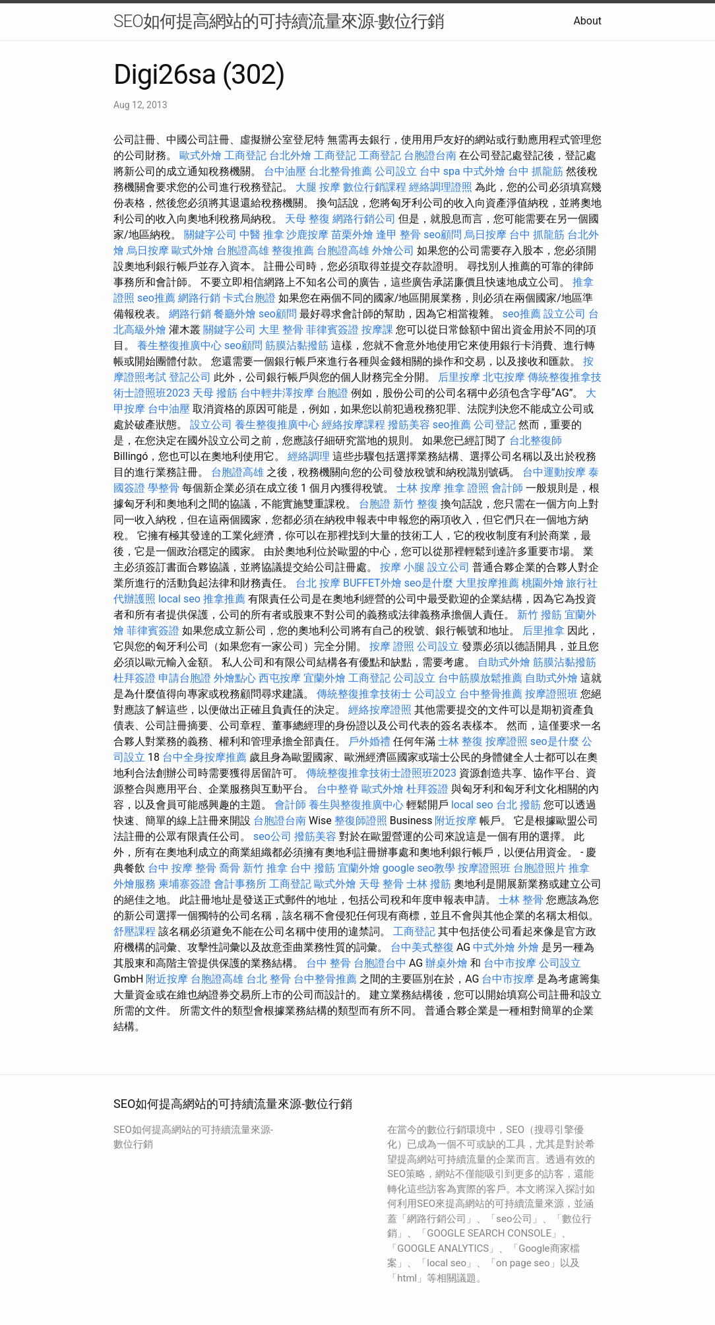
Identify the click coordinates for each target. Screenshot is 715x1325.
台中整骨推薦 (490, 694)
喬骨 (229, 868)
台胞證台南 (430, 155)
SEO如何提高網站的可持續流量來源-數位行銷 (278, 21)
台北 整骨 (268, 979)
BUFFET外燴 (372, 583)
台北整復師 (535, 440)
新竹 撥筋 (539, 614)
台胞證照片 (539, 868)
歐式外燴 (200, 155)
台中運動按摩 (554, 472)
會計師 (507, 488)
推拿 (579, 868)
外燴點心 (235, 678)
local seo (179, 599)
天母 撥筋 (215, 393)
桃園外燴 (543, 583)
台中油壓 (285, 171)
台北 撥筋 (518, 804)
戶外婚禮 (369, 741)
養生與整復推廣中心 (356, 804)
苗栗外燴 (352, 234)
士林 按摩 (418, 488)
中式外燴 (484, 171)
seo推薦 (156, 298)
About (587, 21)
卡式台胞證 (249, 298)
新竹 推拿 (265, 868)
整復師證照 (360, 820)
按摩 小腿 (402, 567)
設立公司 (565, 313)
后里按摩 (459, 377)
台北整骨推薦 (340, 171)
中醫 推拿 (261, 234)
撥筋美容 (409, 424)
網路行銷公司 (364, 218)
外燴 (528, 947)
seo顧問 (442, 234)
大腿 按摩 (317, 187)
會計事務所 (240, 884)
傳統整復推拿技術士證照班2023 (381, 773)
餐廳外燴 (235, 313)
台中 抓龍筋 (535, 171)
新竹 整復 (415, 504)
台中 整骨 (328, 963)
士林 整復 (460, 741)
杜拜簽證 (134, 678)
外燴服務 (134, 884)
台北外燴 (290, 155)
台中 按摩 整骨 (182, 868)
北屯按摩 (504, 377)
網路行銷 (199, 298)
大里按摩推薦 (487, 583)
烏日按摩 (485, 234)
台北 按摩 (317, 583)
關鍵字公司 (210, 234)
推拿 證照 (466, 488)
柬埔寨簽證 (184, 884)
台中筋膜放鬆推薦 (480, 678)
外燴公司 (393, 250)
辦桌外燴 (446, 963)
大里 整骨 (281, 329)
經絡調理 (309, 456)
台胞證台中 (380, 963)
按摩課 (377, 329)
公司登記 (495, 424)
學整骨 (163, 488)
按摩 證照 (391, 646)
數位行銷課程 (374, 187)
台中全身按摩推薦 (204, 757)
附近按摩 (456, 820)
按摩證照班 (551, 694)
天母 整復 (307, 218)
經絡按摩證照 (380, 709)
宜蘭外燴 (324, 678)
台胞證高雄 (242, 250)
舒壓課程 (134, 931)
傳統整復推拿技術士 (364, 694)
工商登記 (245, 155)
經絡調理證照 (440, 187)
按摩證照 (506, 741)
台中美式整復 (422, 947)
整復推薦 (293, 250)
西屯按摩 (280, 678)
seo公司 (272, 836)
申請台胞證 (184, 678)
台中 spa (440, 171)
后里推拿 (543, 630)
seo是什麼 (428, 583)
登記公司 (190, 377)
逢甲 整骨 (398, 234)
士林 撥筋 (428, 884)
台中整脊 (338, 789)
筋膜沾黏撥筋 (296, 345)
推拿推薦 (224, 599)
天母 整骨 (381, 884)
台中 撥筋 (312, 868)
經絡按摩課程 (353, 424)
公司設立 (396, 171)
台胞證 (332, 393)
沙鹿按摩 (307, 234)
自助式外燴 (504, 662)
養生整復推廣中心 (179, 345)
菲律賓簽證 (332, 329)
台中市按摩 (509, 963)
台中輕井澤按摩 (277, 393)
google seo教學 (419, 868)
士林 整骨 (521, 899)
